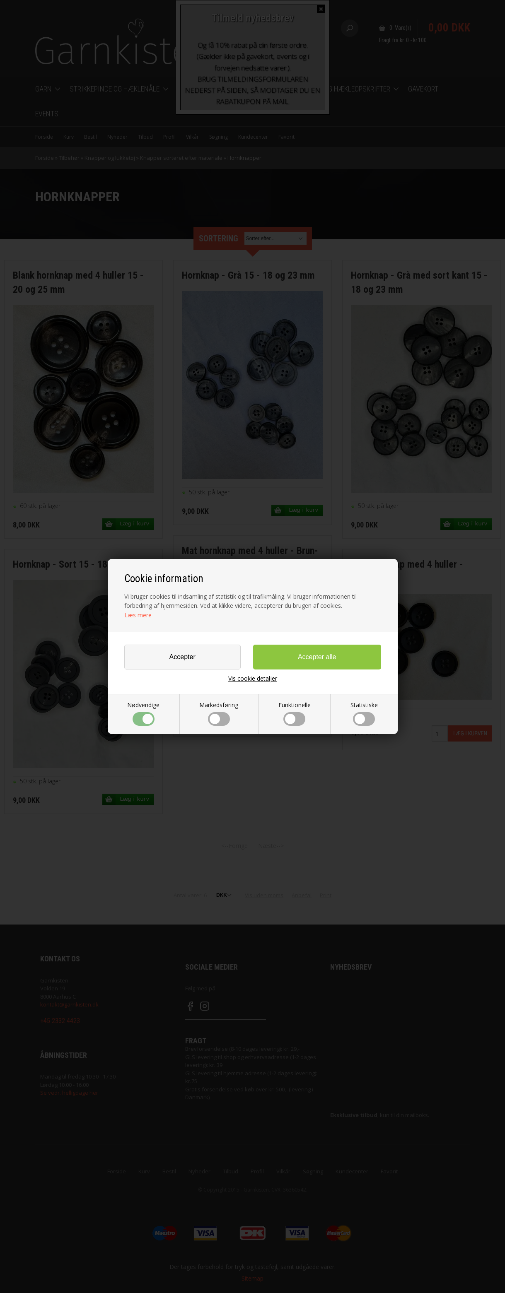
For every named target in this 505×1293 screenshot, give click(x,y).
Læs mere (138, 615)
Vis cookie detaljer (252, 678)
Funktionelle (294, 713)
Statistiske (364, 713)
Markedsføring (218, 713)
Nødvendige (143, 713)
